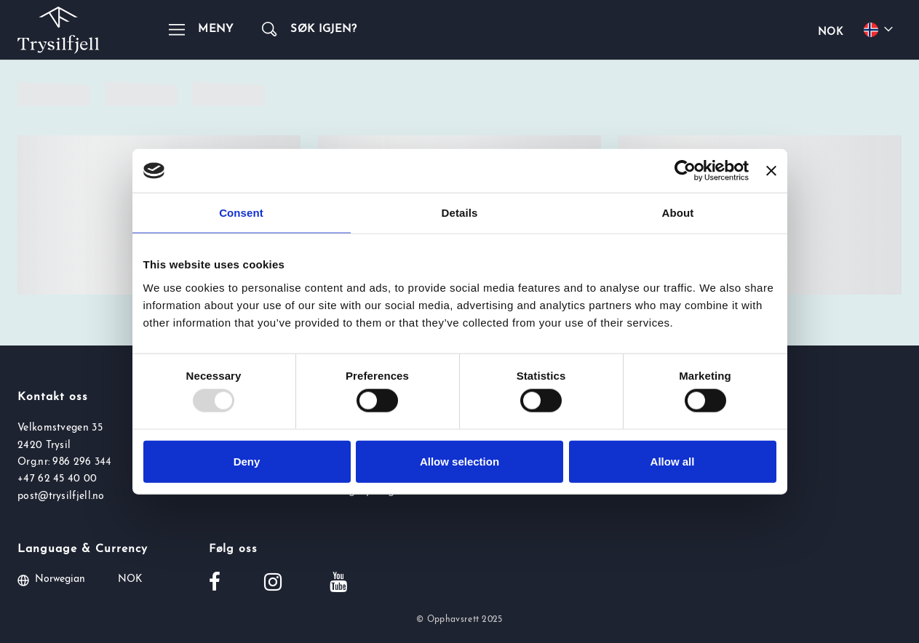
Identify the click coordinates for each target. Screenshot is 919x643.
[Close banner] (771, 171)
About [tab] (678, 213)
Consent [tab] (241, 213)
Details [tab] (460, 213)
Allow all (673, 461)
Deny (247, 461)
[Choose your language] (880, 29)
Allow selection (459, 461)
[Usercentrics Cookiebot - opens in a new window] (685, 171)
